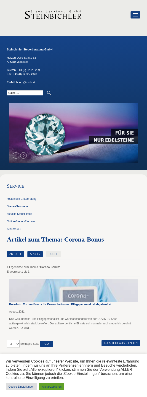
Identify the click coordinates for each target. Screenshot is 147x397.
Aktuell (15, 254)
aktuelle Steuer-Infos (19, 214)
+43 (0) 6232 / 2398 (29, 70)
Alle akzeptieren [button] (51, 386)
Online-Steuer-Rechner (21, 221)
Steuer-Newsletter (18, 206)
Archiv (35, 254)
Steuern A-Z (14, 229)
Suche (53, 254)
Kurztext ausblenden (121, 343)
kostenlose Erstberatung (21, 198)
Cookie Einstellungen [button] (21, 386)
